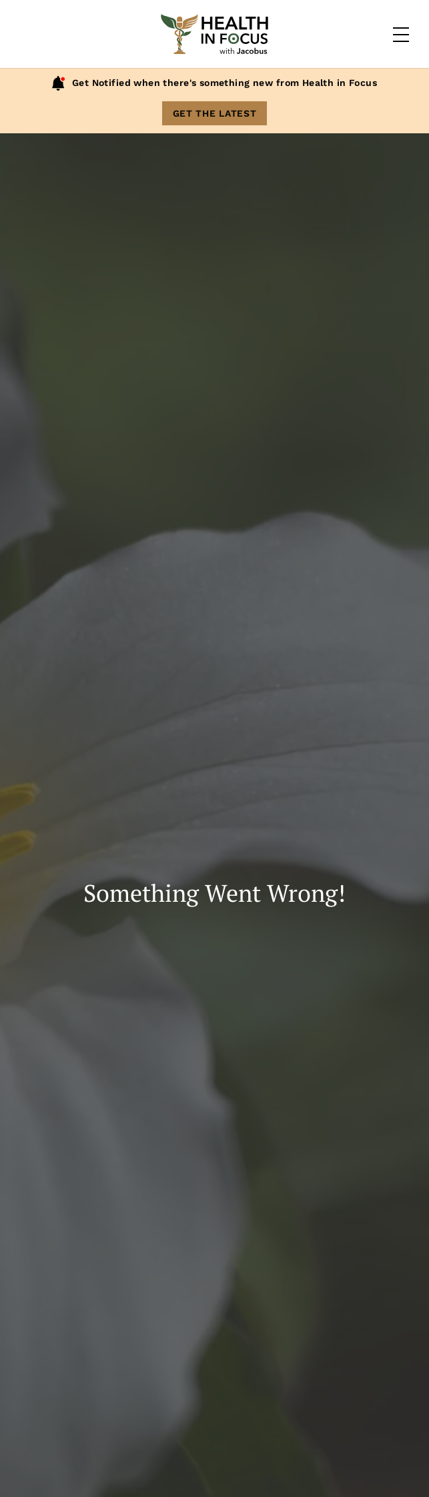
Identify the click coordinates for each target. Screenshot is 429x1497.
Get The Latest (215, 113)
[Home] (215, 34)
